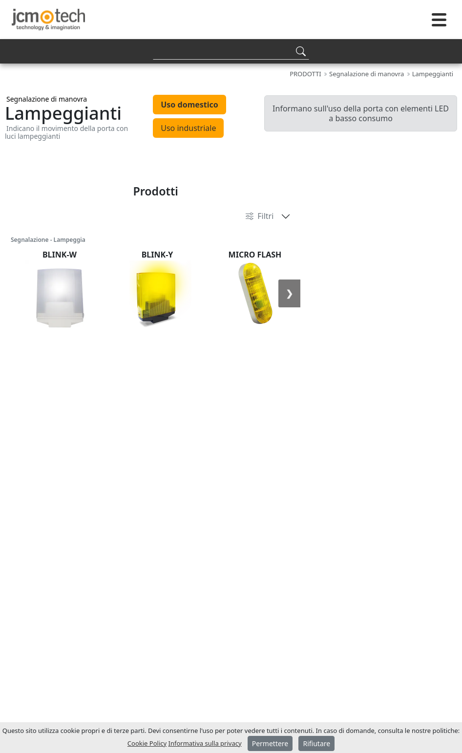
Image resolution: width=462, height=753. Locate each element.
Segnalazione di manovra (46, 99)
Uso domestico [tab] (189, 104)
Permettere (270, 743)
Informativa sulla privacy (205, 743)
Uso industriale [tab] (188, 128)
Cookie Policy (147, 743)
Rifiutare (316, 743)
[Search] (231, 51)
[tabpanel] (231, 161)
